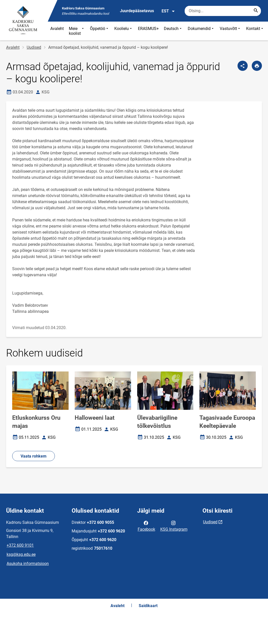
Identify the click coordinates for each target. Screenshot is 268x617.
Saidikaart (148, 605)
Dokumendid (201, 31)
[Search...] (255, 11)
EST (168, 11)
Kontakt (255, 31)
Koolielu (123, 31)
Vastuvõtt (230, 31)
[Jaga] (243, 66)
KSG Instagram (173, 525)
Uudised (34, 47)
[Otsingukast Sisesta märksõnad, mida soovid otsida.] (223, 11)
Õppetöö (99, 31)
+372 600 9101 (20, 545)
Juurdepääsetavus (137, 10)
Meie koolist (77, 31)
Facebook (146, 525)
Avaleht (57, 28)
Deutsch (173, 31)
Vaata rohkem (33, 456)
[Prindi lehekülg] (257, 66)
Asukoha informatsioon (28, 563)
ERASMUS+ (148, 28)
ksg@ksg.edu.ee (21, 554)
